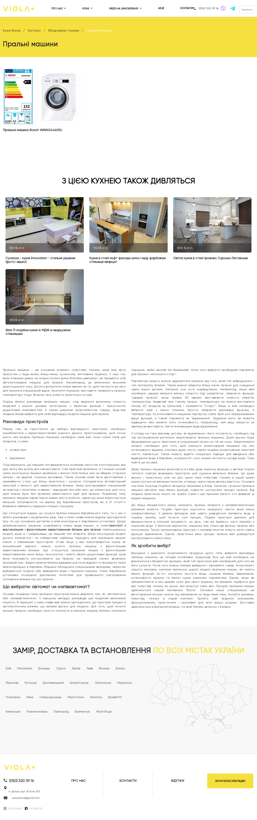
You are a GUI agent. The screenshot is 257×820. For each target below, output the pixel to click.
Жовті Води (104, 711)
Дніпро (120, 668)
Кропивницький (53, 683)
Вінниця (104, 668)
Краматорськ (79, 683)
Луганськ (30, 683)
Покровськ (13, 697)
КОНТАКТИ (186, 8)
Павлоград (61, 711)
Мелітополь (76, 697)
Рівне (29, 697)
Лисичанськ (103, 683)
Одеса (61, 668)
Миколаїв (12, 683)
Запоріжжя (24, 668)
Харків (76, 668)
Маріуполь (124, 683)
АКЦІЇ (161, 8)
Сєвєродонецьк (50, 697)
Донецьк (44, 668)
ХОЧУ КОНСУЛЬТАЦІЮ (230, 781)
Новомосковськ (37, 711)
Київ (8, 668)
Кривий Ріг (115, 697)
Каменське (13, 711)
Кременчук (82, 711)
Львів (89, 668)
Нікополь (96, 697)
